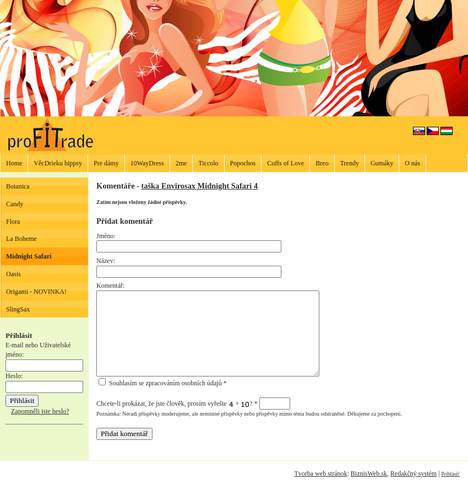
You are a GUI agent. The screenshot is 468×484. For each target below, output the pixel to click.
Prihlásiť (451, 474)
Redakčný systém (413, 473)
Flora (13, 221)
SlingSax (18, 309)
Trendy (349, 163)
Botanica (18, 186)
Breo (321, 163)
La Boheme (21, 239)
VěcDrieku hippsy (58, 163)
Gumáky (382, 163)
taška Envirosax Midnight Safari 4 (200, 185)
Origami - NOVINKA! (36, 291)
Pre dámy (106, 163)
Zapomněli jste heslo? (40, 411)
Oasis (13, 274)
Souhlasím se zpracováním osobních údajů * (163, 383)
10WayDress (147, 163)
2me (181, 163)
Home (14, 163)
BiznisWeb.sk (369, 473)
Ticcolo (208, 163)
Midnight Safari (28, 256)
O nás (412, 163)
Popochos (243, 163)
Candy (14, 204)
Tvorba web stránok (320, 473)
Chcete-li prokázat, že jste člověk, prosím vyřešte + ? (193, 403)
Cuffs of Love (285, 163)
